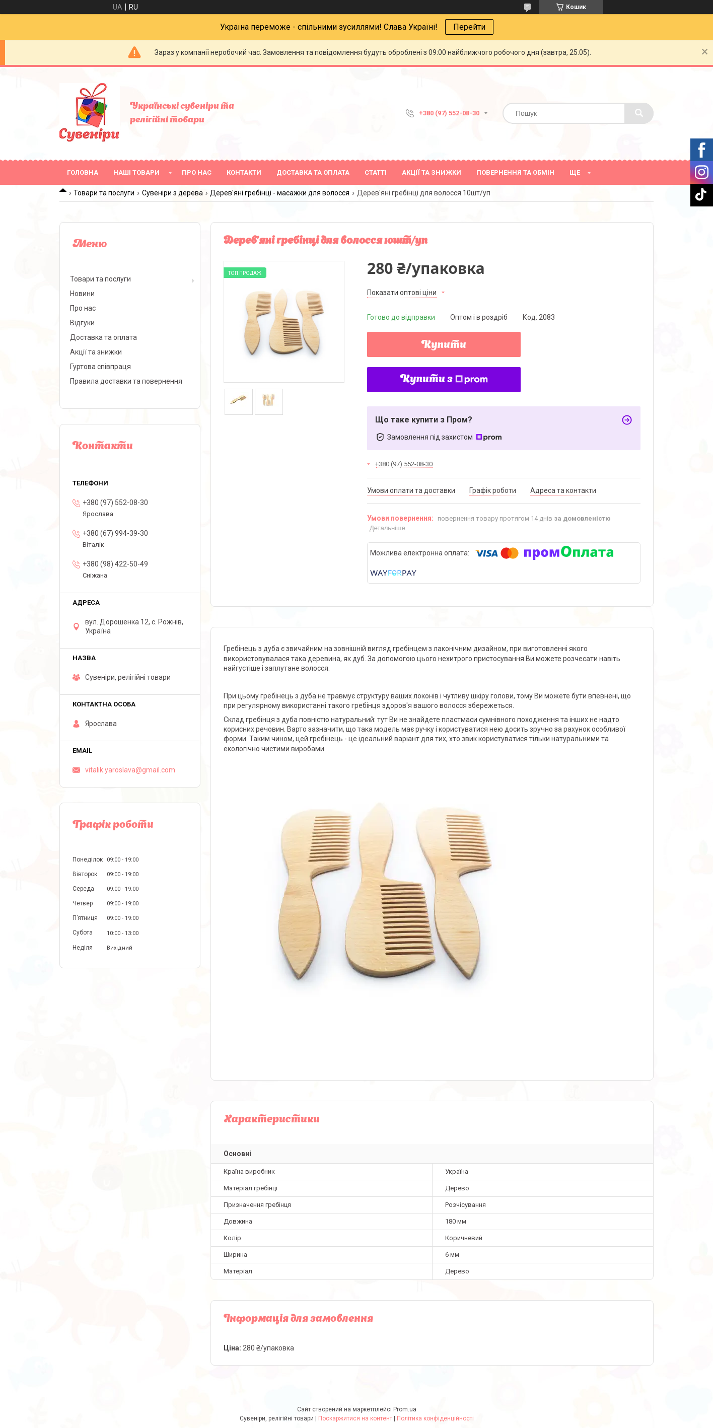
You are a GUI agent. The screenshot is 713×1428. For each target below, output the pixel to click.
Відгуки (82, 323)
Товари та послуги (104, 193)
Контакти (244, 172)
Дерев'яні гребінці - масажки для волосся (279, 193)
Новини (82, 294)
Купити (443, 345)
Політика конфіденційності (435, 1418)
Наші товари (136, 172)
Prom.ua (404, 1409)
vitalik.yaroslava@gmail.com (130, 770)
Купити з (444, 380)
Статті (376, 172)
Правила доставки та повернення (126, 381)
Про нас (196, 172)
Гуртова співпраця (100, 367)
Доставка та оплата (312, 172)
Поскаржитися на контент (355, 1418)
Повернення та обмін (515, 172)
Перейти (469, 27)
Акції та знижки (431, 172)
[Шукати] (639, 113)
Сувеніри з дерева (172, 193)
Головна (82, 172)
